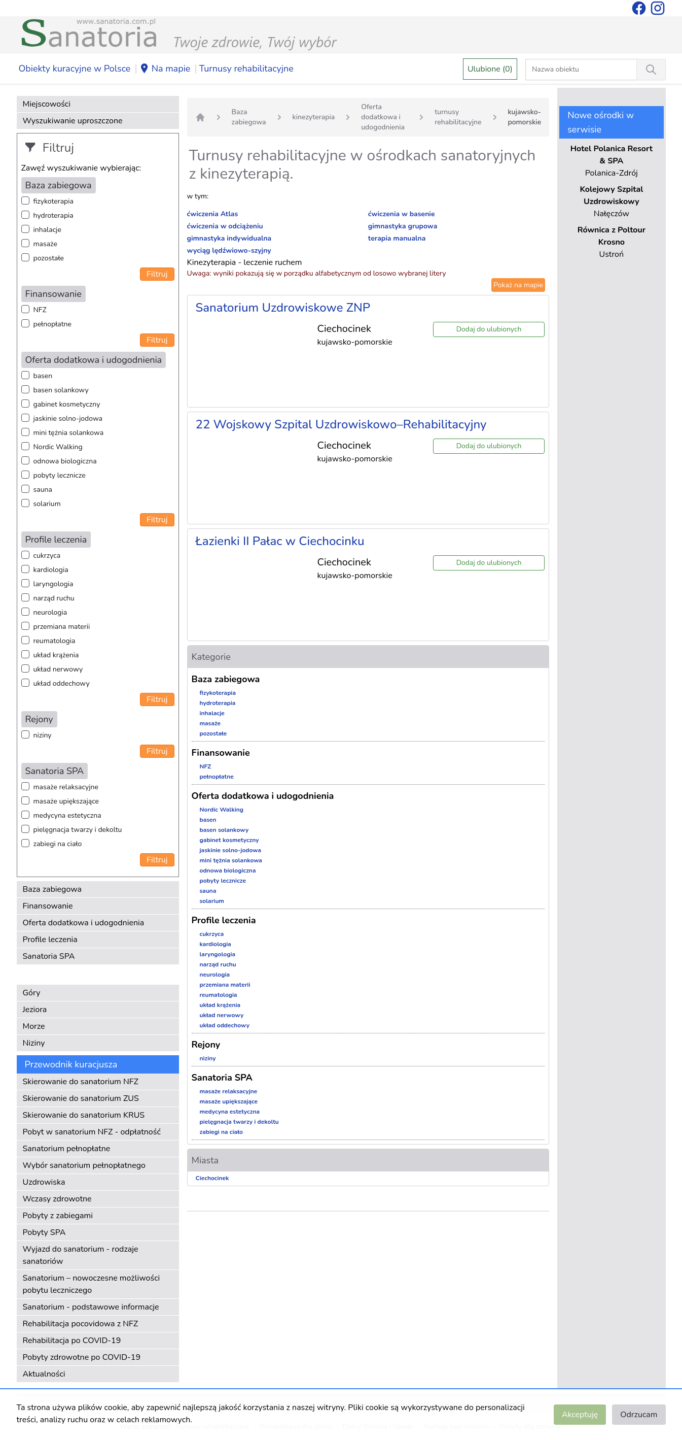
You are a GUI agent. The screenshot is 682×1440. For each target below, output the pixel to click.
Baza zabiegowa (52, 889)
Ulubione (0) (490, 69)
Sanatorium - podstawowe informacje (91, 1307)
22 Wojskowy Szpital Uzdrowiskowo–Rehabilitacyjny (341, 424)
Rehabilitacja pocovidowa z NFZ (80, 1323)
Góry (32, 992)
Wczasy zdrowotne (57, 1198)
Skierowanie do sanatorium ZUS (81, 1098)
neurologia (50, 612)
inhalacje (47, 230)
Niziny (34, 1043)
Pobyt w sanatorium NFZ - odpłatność (92, 1131)
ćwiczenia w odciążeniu (225, 226)
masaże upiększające (66, 801)
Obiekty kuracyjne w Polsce (75, 68)
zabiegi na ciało (57, 844)
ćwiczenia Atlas (212, 214)
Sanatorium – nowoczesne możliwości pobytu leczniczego (91, 1284)
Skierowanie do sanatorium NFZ (80, 1081)
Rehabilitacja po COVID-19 (72, 1340)
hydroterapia (53, 215)
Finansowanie (48, 906)
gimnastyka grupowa (403, 226)
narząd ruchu (54, 598)
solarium (47, 504)
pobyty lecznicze (59, 475)
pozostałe (48, 258)
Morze (34, 1026)
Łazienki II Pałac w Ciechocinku (280, 541)
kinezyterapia (314, 117)
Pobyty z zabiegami (58, 1215)
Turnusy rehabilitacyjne (246, 68)
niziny (42, 735)
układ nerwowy (58, 669)
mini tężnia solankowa (68, 433)
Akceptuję (580, 1414)
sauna (42, 489)
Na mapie (165, 69)
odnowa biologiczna (65, 461)
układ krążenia (56, 655)
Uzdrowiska (44, 1182)
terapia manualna (397, 238)
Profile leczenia (50, 939)
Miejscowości (46, 104)
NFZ (40, 310)
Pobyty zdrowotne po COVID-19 (82, 1357)
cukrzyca (47, 555)
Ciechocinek (212, 1178)
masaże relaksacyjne (65, 787)
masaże (45, 244)
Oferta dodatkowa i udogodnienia (84, 922)
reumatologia (54, 641)
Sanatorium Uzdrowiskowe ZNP (283, 307)
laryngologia (53, 584)
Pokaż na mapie (518, 285)
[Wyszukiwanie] (651, 69)
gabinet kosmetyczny (66, 404)
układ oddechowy (61, 683)
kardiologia (50, 570)
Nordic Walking (58, 447)
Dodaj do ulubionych (489, 329)
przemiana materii (61, 626)
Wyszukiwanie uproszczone (73, 120)
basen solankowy (61, 390)
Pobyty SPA (44, 1232)
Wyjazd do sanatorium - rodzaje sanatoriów (80, 1255)
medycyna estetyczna (67, 815)
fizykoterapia (53, 201)
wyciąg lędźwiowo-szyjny (229, 250)
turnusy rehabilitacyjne (458, 117)
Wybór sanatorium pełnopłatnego (84, 1165)
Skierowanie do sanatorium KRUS (84, 1115)
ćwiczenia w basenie (401, 214)
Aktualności (44, 1374)
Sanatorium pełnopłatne (67, 1148)
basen (43, 376)
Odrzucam (638, 1414)
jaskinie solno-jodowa (68, 418)
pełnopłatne (52, 324)
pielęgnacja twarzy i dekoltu (77, 829)
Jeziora (35, 1009)
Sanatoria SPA (49, 956)
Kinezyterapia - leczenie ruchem (244, 262)
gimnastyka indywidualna (229, 238)
